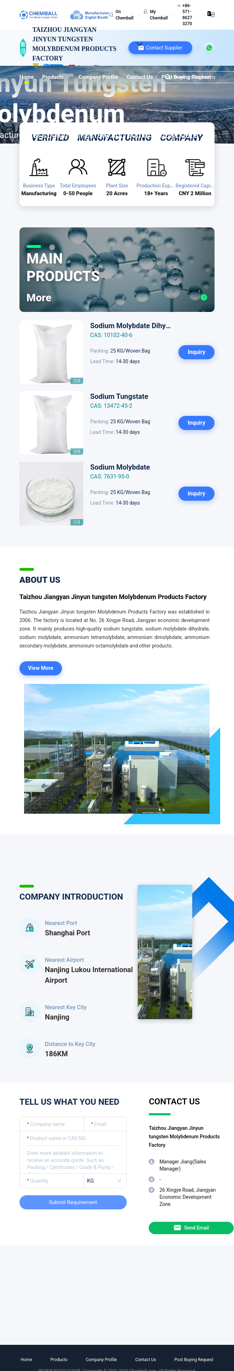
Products (56, 77)
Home (26, 77)
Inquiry (196, 352)
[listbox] (106, 1181)
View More (40, 668)
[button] (160, 47)
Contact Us (140, 77)
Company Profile (98, 77)
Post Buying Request (194, 1359)
